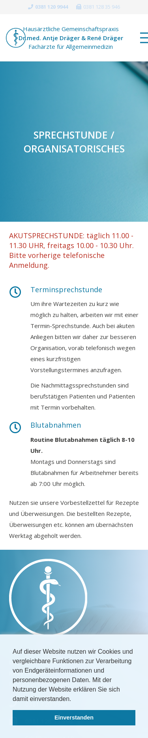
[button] (74, 699)
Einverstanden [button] (74, 717)
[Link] (16, 38)
